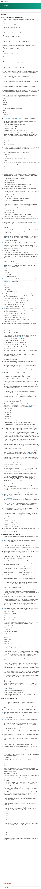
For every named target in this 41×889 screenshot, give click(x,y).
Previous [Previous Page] (3, 879)
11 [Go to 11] (2, 132)
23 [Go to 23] (2, 242)
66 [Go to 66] (2, 555)
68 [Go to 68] (2, 566)
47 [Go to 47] (2, 424)
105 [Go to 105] (3, 821)
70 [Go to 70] (2, 574)
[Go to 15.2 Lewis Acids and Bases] (20, 534)
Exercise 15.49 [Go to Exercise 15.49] (32, 453)
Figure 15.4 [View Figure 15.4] (8, 237)
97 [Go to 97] (2, 744)
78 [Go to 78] (2, 635)
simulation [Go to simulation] (9, 498)
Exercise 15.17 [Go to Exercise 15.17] (35, 218)
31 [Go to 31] (2, 335)
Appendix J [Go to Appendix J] (9, 229)
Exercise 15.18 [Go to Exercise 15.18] (35, 222)
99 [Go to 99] (2, 754)
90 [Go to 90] (2, 719)
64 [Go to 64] (2, 547)
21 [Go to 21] (2, 229)
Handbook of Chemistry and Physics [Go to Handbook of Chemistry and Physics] (13, 118)
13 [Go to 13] (2, 150)
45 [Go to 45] (2, 403)
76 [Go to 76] (2, 608)
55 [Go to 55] (2, 494)
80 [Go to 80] (2, 649)
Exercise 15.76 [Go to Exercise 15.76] (12, 688)
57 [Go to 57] (2, 503)
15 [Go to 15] (2, 174)
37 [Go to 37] (2, 365)
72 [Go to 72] (2, 582)
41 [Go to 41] (2, 378)
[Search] (36, 10)
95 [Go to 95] (2, 738)
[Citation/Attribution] (20, 888)
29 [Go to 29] (2, 308)
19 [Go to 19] (2, 222)
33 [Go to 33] (2, 350)
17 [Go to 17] (2, 202)
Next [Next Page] (39, 879)
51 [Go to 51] (2, 457)
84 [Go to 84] (2, 687)
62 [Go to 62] (2, 540)
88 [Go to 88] (2, 712)
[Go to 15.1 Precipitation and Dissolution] (20, 17)
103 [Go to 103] (3, 801)
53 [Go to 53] (2, 483)
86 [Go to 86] (2, 706)
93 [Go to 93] (2, 730)
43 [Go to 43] (2, 395)
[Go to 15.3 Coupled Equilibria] (20, 698)
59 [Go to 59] (2, 511)
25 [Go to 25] (2, 260)
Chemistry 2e (4, 5)
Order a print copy (7, 883)
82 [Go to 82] (2, 661)
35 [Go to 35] (2, 357)
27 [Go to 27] (2, 278)
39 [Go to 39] (2, 372)
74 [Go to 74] (2, 589)
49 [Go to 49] (2, 443)
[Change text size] (39, 11)
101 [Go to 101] (3, 768)
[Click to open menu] (1, 10)
